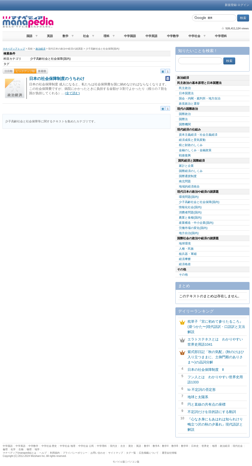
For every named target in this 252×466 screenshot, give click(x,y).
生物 (21, 449)
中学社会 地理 (67, 446)
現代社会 (238, 446)
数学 (65, 36)
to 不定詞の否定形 (202, 389)
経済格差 (185, 264)
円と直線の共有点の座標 (207, 404)
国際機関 (185, 124)
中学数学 (173, 36)
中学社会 (194, 36)
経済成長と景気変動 (192, 140)
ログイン (243, 5)
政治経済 (40, 48)
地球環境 (185, 243)
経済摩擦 (185, 259)
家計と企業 (186, 166)
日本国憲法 (186, 93)
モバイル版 (119, 461)
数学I (147, 446)
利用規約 (55, 452)
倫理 (5, 449)
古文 (122, 446)
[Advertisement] (122, 21)
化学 (13, 449)
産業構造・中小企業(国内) (196, 222)
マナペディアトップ (14, 48)
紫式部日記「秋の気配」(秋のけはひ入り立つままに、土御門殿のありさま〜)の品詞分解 (216, 357)
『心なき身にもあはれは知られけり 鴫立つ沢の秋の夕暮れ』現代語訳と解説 (217, 424)
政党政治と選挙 (189, 103)
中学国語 (130, 36)
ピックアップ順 (25, 71)
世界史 (205, 446)
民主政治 (185, 88)
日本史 (195, 446)
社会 (86, 36)
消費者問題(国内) (190, 212)
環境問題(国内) (189, 197)
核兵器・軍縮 (188, 254)
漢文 (130, 446)
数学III (184, 446)
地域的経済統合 (189, 186)
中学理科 (221, 36)
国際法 (183, 119)
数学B (174, 446)
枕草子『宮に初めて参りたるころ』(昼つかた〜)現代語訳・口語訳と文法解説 (216, 326)
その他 (183, 274)
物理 (29, 449)
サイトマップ (115, 452)
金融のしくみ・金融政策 (195, 150)
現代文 (113, 446)
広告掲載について (149, 452)
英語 (50, 36)
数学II (165, 446)
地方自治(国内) (189, 233)
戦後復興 (185, 155)
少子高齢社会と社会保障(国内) (199, 202)
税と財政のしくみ (191, 145)
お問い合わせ (97, 452)
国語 (29, 36)
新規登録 (231, 5)
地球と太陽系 (198, 397)
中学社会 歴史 (49, 446)
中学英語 (151, 36)
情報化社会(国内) (190, 207)
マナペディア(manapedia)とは (19, 452)
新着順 (42, 71)
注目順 (8, 71)
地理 (214, 446)
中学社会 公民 (86, 446)
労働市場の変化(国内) (193, 228)
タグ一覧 (131, 452)
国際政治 (185, 114)
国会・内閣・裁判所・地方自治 (199, 98)
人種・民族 (186, 248)
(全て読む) (72, 93)
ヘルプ (43, 452)
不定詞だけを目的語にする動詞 (212, 412)
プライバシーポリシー (75, 452)
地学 (37, 449)
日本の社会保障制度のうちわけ (56, 78)
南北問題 (185, 181)
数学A (156, 446)
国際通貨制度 (188, 176)
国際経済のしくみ (191, 171)
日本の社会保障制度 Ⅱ (206, 370)
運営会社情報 (169, 452)
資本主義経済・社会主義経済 (198, 134)
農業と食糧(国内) (190, 217)
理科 (106, 36)
